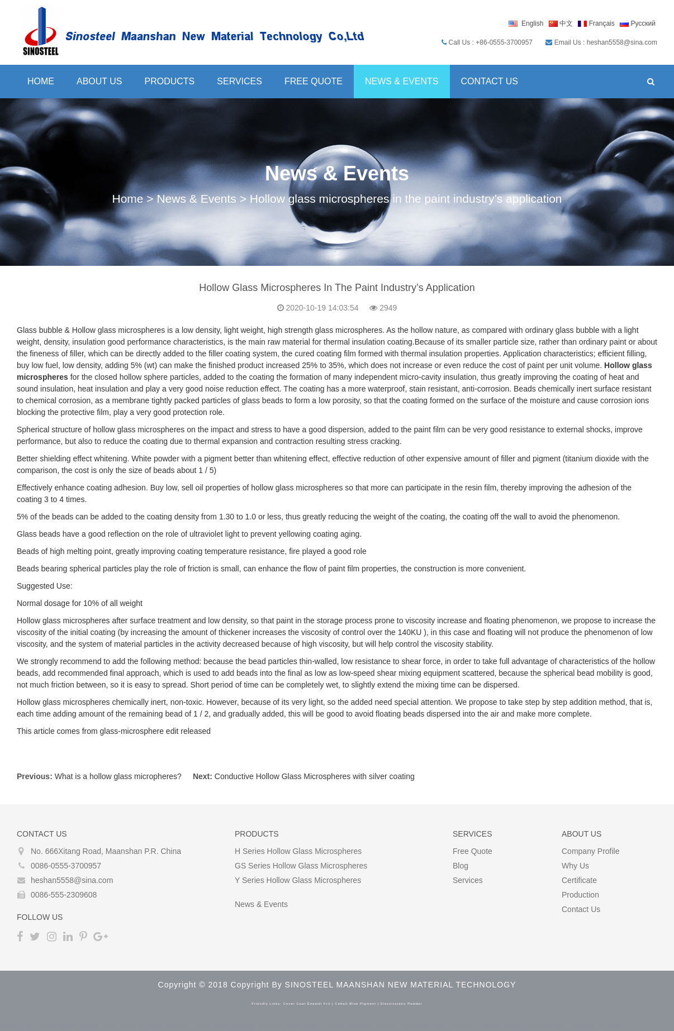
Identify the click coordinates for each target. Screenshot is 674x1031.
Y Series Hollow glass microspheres (298, 880)
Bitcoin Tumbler (27, 1025)
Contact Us (490, 81)
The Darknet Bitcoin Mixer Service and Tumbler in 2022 (528, 1025)
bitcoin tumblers (403, 1025)
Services (239, 81)
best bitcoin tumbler (249, 1025)
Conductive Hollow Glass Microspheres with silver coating (315, 776)
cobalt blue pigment (355, 1003)
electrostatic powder (402, 1003)
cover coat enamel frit (307, 1003)
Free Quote (313, 81)
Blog (460, 865)
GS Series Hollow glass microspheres (301, 865)
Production (580, 894)
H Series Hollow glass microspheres (298, 851)
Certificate (579, 880)
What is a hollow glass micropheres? (118, 776)
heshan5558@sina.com (72, 880)
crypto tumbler (348, 1025)
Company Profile (591, 851)
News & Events (402, 81)
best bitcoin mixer (133, 1025)
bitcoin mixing (189, 1025)
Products (170, 81)
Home (40, 81)
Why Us (575, 865)
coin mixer (303, 1025)
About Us (99, 81)
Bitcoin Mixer (78, 1025)
